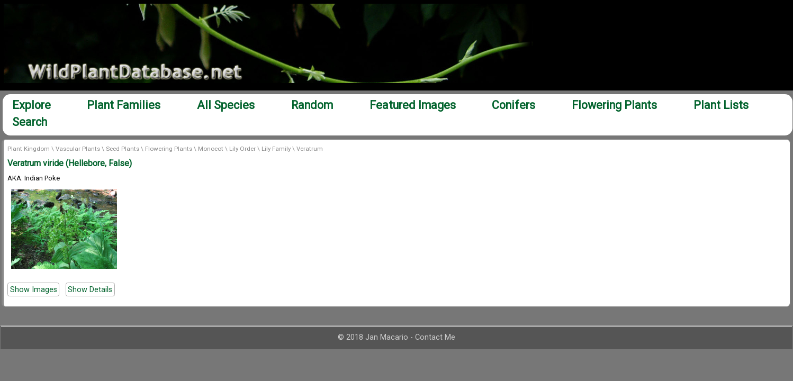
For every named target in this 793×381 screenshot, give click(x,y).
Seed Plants (122, 148)
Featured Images (413, 105)
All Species (226, 105)
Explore (31, 105)
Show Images (33, 289)
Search (29, 122)
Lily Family (276, 148)
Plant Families (123, 105)
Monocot (210, 148)
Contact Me (435, 337)
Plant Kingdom (28, 148)
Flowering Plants (614, 105)
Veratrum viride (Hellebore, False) (69, 163)
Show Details (90, 289)
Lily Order (242, 148)
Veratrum (309, 148)
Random (312, 105)
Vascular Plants (78, 148)
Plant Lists (721, 105)
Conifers (513, 105)
